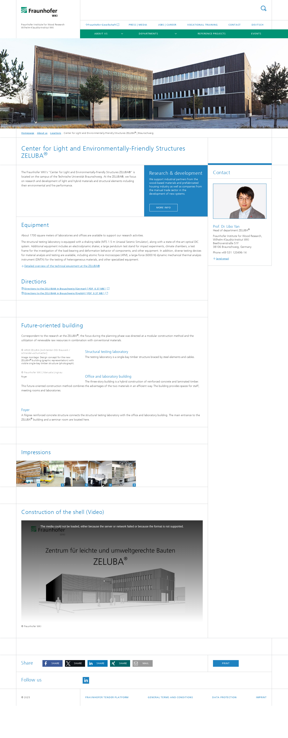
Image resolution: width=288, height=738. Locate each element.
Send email (222, 258)
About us (101, 33)
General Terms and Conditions (170, 729)
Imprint (261, 729)
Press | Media (138, 24)
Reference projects (211, 33)
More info (163, 207)
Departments (148, 33)
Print (226, 695)
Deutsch (258, 24)
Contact (234, 24)
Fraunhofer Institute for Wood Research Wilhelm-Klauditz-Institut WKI (43, 26)
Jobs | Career (167, 24)
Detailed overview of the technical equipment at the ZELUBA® (60, 266)
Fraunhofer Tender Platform (107, 729)
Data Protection (224, 729)
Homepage (27, 133)
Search (263, 8)
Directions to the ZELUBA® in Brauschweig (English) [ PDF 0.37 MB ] (64, 293)
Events (256, 33)
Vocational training (202, 24)
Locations (55, 133)
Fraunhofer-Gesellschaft (102, 24)
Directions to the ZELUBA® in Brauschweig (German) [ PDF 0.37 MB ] (65, 288)
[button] (52, 695)
